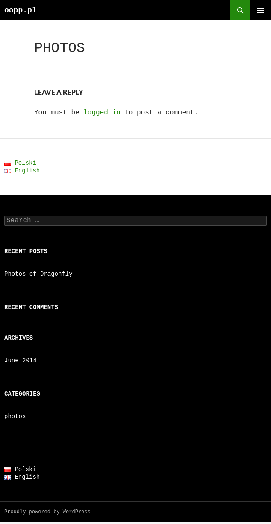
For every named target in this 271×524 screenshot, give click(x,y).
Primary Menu (260, 10)
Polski (20, 163)
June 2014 (20, 362)
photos (15, 418)
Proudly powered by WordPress (47, 513)
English (22, 170)
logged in (101, 112)
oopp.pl (20, 10)
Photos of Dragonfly (38, 275)
